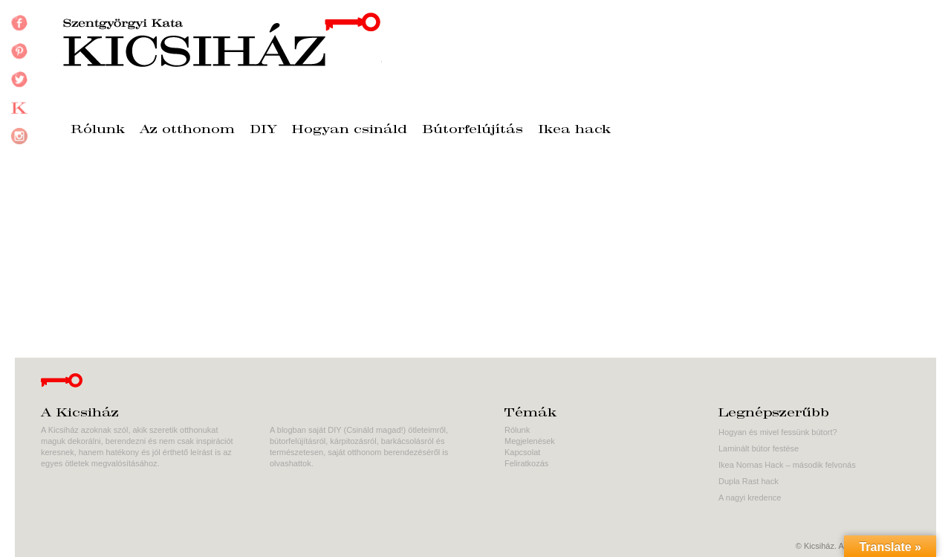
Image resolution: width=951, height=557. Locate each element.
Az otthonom (187, 130)
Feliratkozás (526, 463)
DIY (263, 130)
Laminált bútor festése (758, 448)
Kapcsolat (522, 452)
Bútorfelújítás (472, 130)
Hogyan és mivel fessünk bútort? (777, 432)
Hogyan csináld (349, 130)
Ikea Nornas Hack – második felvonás (787, 464)
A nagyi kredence (749, 497)
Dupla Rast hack (748, 481)
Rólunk (98, 130)
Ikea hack (574, 130)
